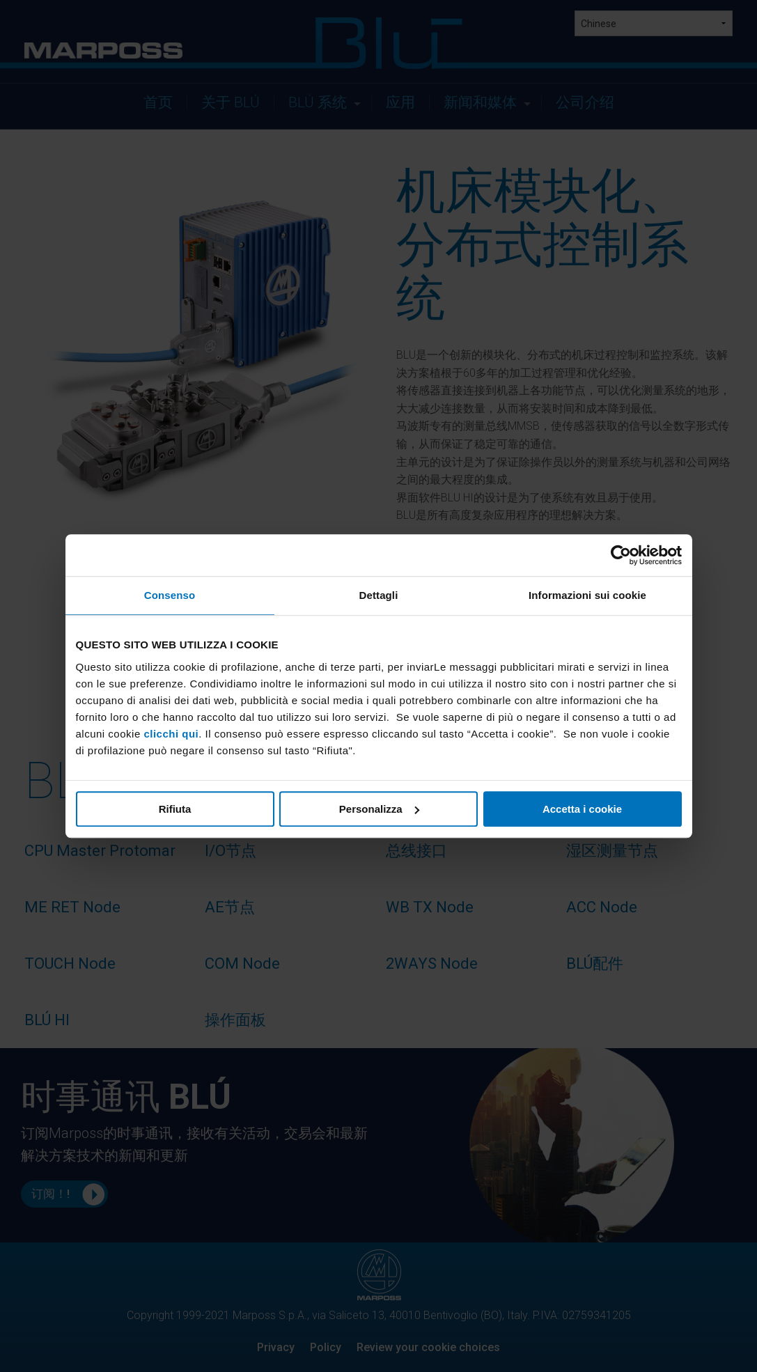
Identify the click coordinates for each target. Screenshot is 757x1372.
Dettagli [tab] (378, 595)
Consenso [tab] (169, 595)
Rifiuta (175, 809)
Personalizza (379, 809)
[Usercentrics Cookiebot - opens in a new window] (621, 555)
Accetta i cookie (582, 809)
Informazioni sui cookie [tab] (587, 595)
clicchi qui (170, 734)
